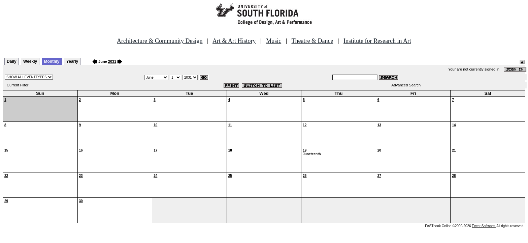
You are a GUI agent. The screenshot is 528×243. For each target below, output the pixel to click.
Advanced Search (406, 85)
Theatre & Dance (312, 40)
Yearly (72, 61)
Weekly (30, 61)
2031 (112, 61)
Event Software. (484, 226)
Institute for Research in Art (377, 40)
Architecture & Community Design (159, 40)
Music (273, 40)
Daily (11, 61)
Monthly (52, 61)
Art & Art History (234, 40)
